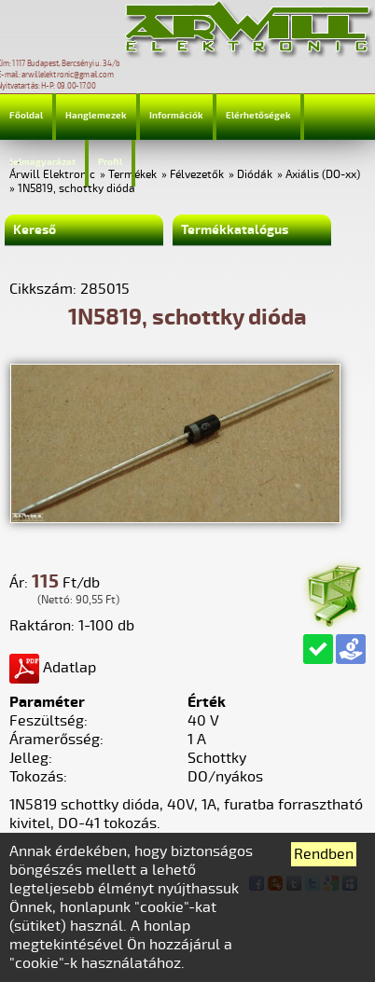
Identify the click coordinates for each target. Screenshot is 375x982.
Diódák (254, 175)
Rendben (324, 854)
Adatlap (52, 667)
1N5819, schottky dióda (76, 189)
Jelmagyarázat (42, 162)
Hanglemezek (96, 115)
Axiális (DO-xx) (322, 175)
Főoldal (26, 115)
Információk (176, 115)
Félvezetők (197, 175)
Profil (110, 162)
